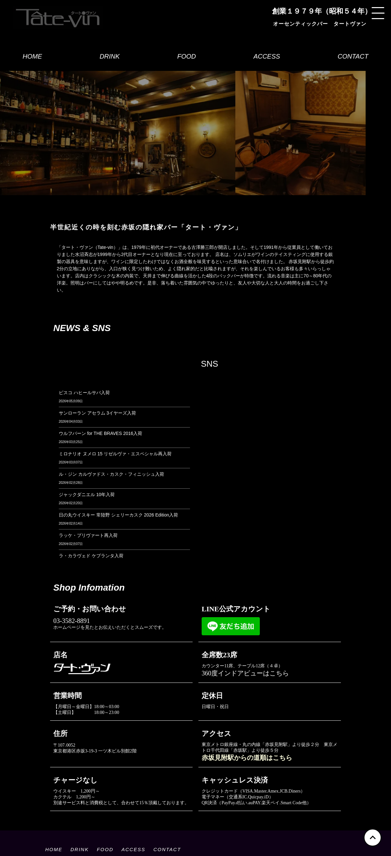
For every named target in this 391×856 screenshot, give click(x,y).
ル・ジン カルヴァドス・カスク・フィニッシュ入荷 (111, 474)
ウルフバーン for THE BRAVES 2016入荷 (101, 433)
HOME (32, 56)
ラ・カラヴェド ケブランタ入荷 (91, 555)
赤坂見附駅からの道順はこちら (247, 757)
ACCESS (266, 56)
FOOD (186, 56)
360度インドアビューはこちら (245, 673)
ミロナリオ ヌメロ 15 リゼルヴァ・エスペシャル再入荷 (115, 453)
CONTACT (353, 56)
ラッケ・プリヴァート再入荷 (88, 535)
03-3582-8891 (71, 620)
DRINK (110, 56)
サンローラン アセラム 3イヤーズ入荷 (97, 413)
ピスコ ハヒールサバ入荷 (84, 392)
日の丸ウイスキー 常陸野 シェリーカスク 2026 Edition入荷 (118, 514)
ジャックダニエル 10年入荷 (87, 494)
